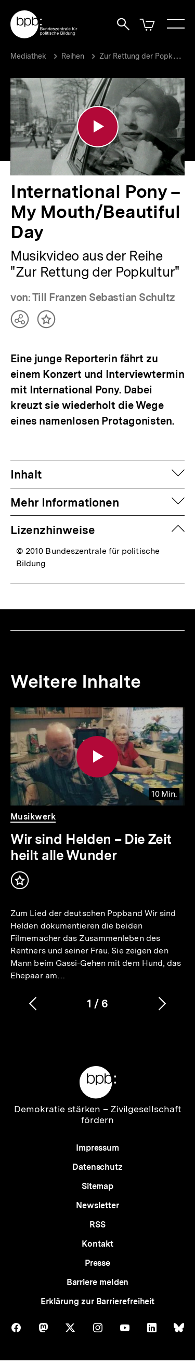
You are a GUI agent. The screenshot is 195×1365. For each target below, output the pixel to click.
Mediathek (28, 56)
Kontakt (97, 1241)
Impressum (97, 1145)
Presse (97, 1260)
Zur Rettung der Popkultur (143, 56)
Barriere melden (98, 1280)
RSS (97, 1222)
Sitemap (97, 1184)
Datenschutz (97, 1164)
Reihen (72, 56)
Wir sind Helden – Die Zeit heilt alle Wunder (91, 844)
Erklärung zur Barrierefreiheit (97, 1299)
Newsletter (97, 1203)
